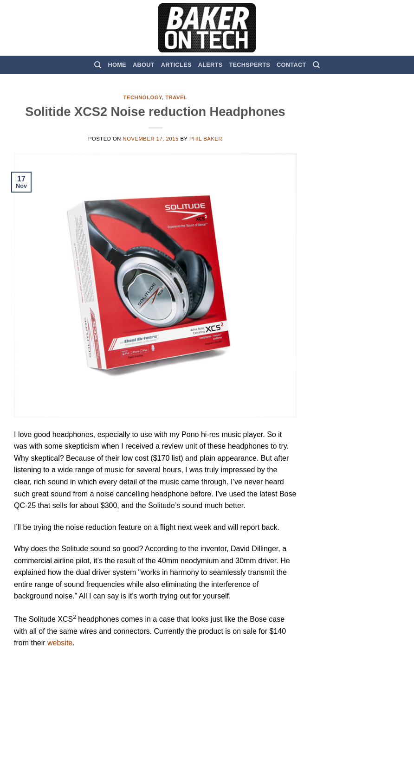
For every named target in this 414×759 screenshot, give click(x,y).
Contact (291, 64)
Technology (142, 97)
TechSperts (249, 64)
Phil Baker (205, 139)
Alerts (210, 64)
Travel (176, 97)
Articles (176, 64)
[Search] (97, 65)
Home (117, 64)
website (59, 643)
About (144, 64)
